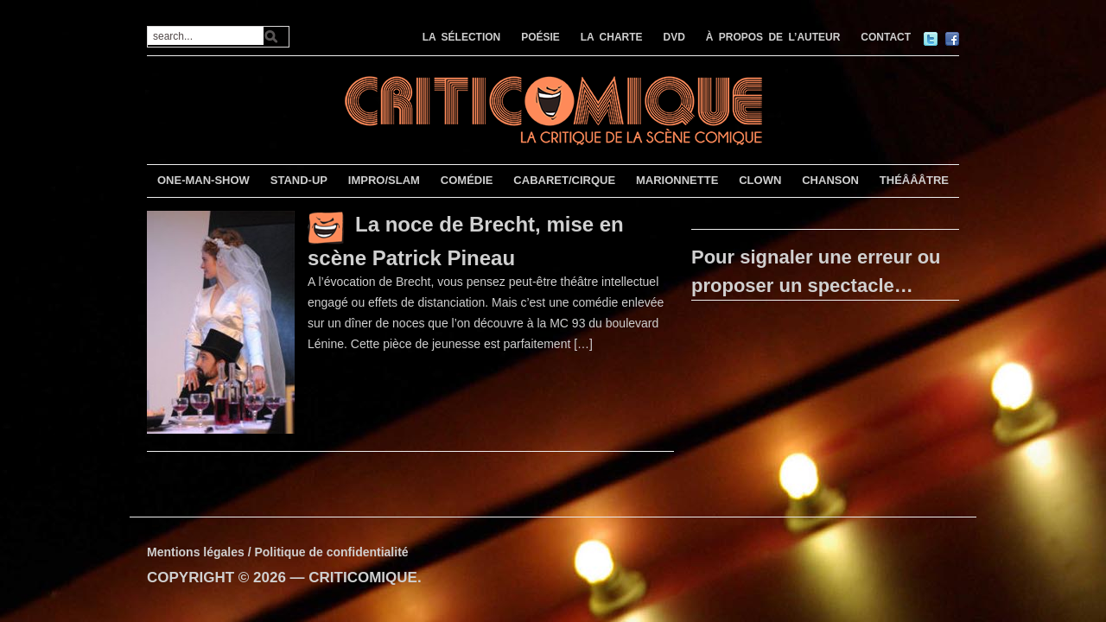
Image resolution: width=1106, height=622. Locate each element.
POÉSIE (540, 37)
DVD (674, 37)
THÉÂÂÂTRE (914, 180)
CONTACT (886, 37)
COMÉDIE (467, 180)
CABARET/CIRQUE (564, 180)
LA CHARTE (612, 37)
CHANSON (830, 180)
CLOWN (760, 180)
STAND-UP (298, 180)
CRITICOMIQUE (362, 577)
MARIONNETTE (677, 180)
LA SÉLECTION (462, 37)
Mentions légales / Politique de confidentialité (278, 552)
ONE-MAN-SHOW (203, 180)
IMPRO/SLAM (384, 180)
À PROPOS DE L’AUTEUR (773, 37)
